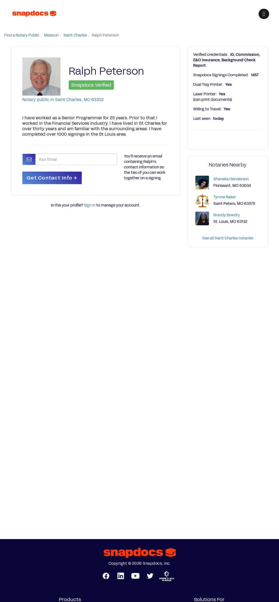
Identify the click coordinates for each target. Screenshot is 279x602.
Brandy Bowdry (226, 215)
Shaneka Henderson (231, 179)
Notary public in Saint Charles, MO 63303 (63, 99)
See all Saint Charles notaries (227, 238)
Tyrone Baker (224, 197)
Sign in (89, 205)
